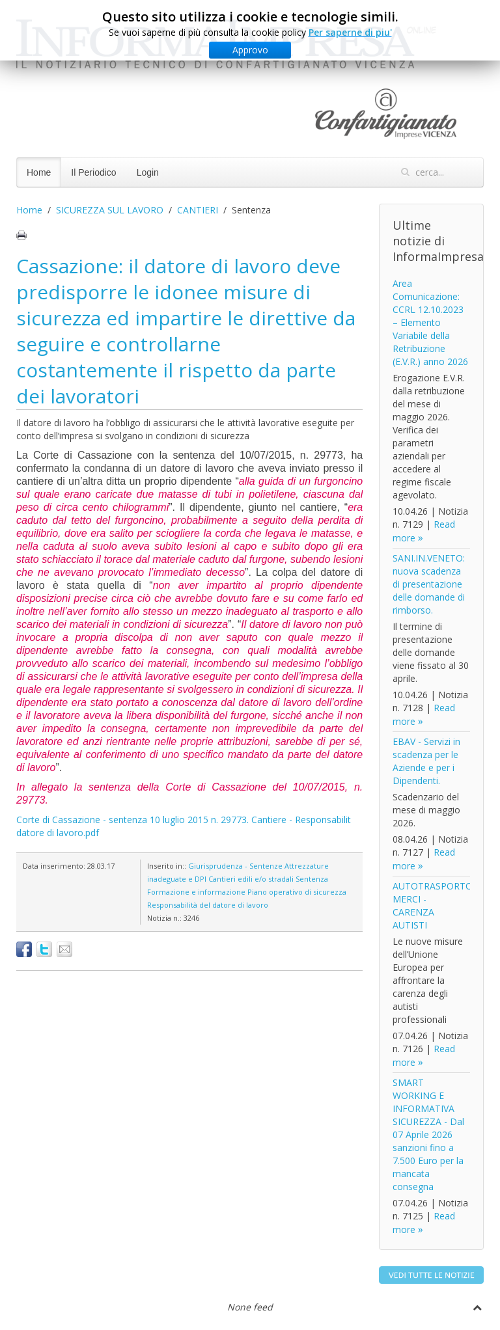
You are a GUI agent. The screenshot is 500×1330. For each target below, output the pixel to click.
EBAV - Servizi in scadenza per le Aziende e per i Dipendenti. (426, 761)
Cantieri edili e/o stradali (251, 879)
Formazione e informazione (196, 892)
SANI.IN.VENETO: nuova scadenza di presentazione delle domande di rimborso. (429, 584)
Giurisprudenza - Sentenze (235, 866)
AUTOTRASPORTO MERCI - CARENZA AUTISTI (433, 905)
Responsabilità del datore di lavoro (207, 905)
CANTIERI (197, 210)
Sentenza (312, 879)
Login (148, 172)
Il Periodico (93, 172)
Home (39, 172)
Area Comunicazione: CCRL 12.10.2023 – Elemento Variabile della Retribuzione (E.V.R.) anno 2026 (430, 322)
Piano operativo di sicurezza (296, 892)
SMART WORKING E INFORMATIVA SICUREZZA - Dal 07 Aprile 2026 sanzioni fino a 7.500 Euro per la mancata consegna (428, 1134)
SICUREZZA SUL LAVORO (109, 210)
